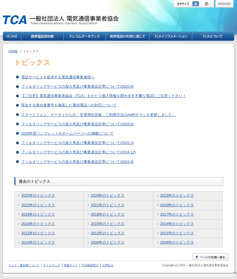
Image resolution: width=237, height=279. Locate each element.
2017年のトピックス (177, 214)
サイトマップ (51, 265)
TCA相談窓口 (90, 265)
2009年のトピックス (108, 242)
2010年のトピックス (38, 242)
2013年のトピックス (38, 233)
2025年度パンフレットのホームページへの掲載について (67, 133)
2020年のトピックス (177, 205)
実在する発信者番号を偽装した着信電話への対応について (69, 105)
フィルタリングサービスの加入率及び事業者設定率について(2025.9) (77, 86)
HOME (13, 51)
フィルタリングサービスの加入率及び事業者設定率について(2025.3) (77, 143)
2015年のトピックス (108, 224)
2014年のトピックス (177, 224)
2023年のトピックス (177, 195)
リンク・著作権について (24, 265)
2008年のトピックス (177, 242)
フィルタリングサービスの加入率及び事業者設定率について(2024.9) (77, 162)
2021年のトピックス (108, 205)
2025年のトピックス (38, 195)
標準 (196, 4)
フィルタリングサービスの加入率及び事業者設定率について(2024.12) (78, 152)
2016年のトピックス (38, 224)
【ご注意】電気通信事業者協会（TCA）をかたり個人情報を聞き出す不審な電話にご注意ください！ (103, 96)
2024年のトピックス (108, 195)
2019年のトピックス (38, 214)
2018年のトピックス (108, 214)
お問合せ (107, 265)
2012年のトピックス (108, 233)
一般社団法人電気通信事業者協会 (207, 265)
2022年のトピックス (38, 205)
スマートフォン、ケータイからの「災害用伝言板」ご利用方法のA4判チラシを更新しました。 (98, 115)
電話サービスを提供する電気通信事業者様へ (58, 77)
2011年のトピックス (177, 233)
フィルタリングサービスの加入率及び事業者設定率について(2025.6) (77, 124)
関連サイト (71, 265)
